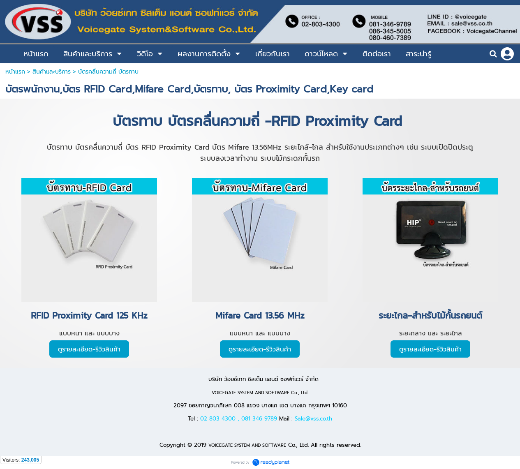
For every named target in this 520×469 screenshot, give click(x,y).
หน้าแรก (15, 71)
